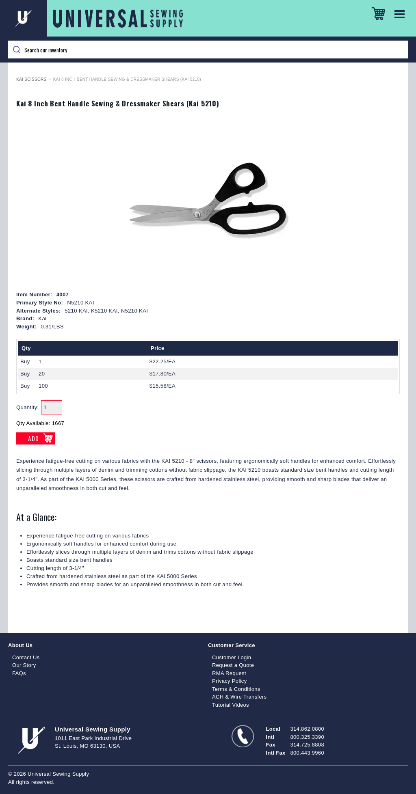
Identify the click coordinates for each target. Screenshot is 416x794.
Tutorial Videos (230, 705)
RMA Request (229, 673)
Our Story (24, 665)
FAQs (19, 673)
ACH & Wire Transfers (239, 697)
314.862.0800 (307, 729)
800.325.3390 (307, 737)
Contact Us (26, 657)
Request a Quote (233, 665)
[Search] (208, 49)
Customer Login (231, 657)
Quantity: (27, 407)
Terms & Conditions (236, 689)
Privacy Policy (229, 681)
